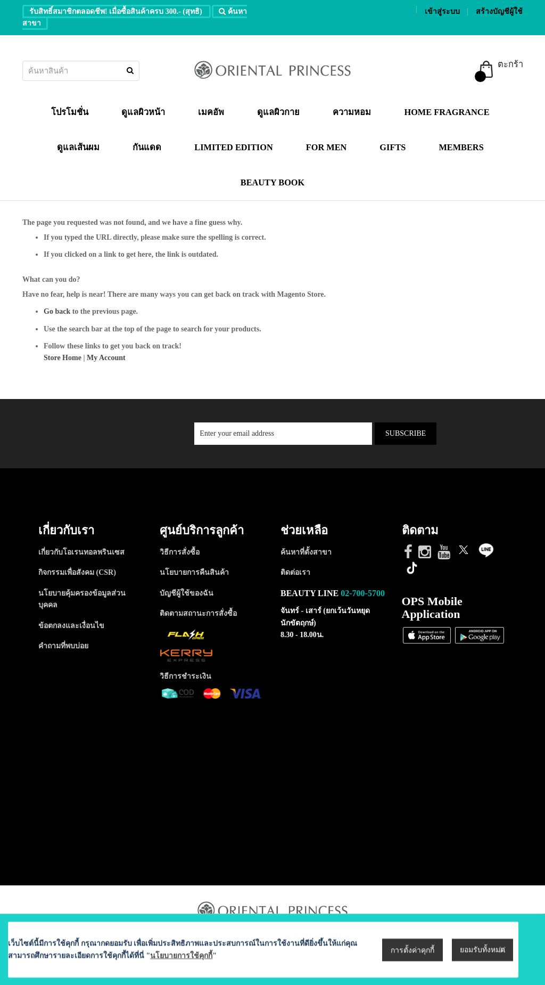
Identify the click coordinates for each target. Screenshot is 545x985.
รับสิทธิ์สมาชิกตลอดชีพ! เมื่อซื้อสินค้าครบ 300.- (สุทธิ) (116, 11)
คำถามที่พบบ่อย (63, 646)
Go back (57, 311)
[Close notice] (502, 967)
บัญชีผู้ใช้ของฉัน (186, 593)
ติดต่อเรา (295, 572)
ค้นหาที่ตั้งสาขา (306, 552)
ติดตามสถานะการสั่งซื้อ (198, 613)
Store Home (62, 358)
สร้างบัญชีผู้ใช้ (499, 11)
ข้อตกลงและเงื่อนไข (71, 626)
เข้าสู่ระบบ (442, 11)
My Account (106, 358)
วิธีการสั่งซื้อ (180, 552)
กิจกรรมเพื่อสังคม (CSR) (77, 572)
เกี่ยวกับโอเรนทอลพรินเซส (81, 552)
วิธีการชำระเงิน (185, 676)
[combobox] (80, 71)
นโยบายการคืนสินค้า (194, 572)
